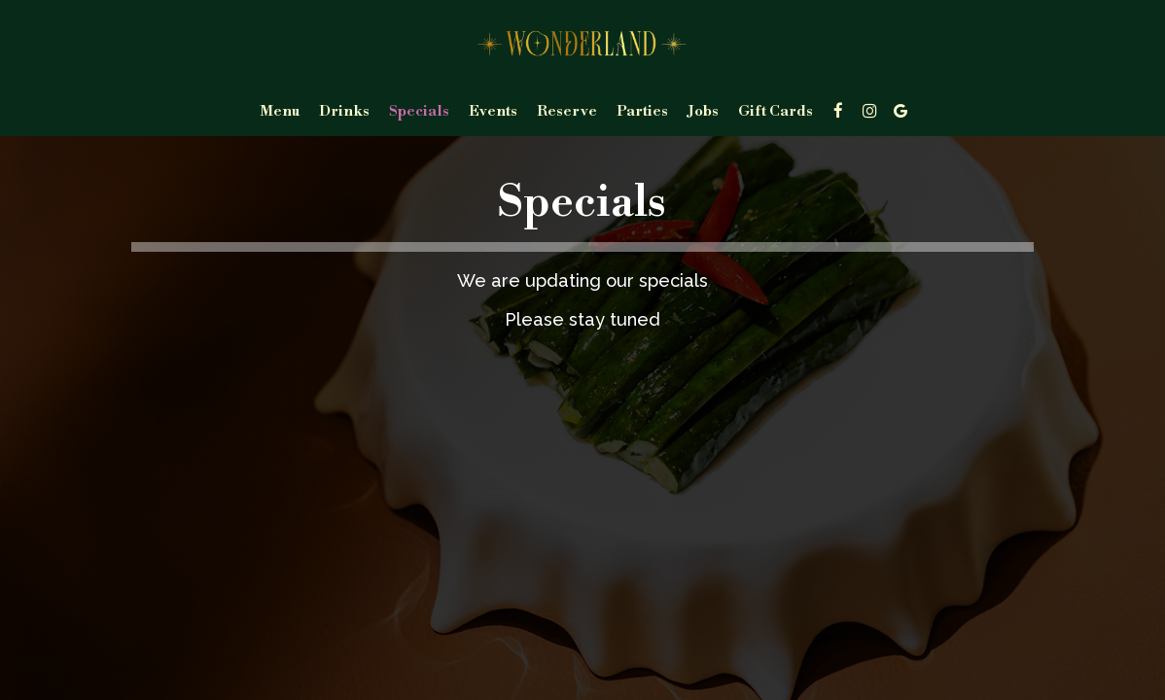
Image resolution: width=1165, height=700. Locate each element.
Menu (280, 111)
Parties (642, 111)
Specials (419, 111)
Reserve (567, 111)
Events (493, 111)
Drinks (344, 111)
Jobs (703, 111)
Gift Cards (775, 111)
